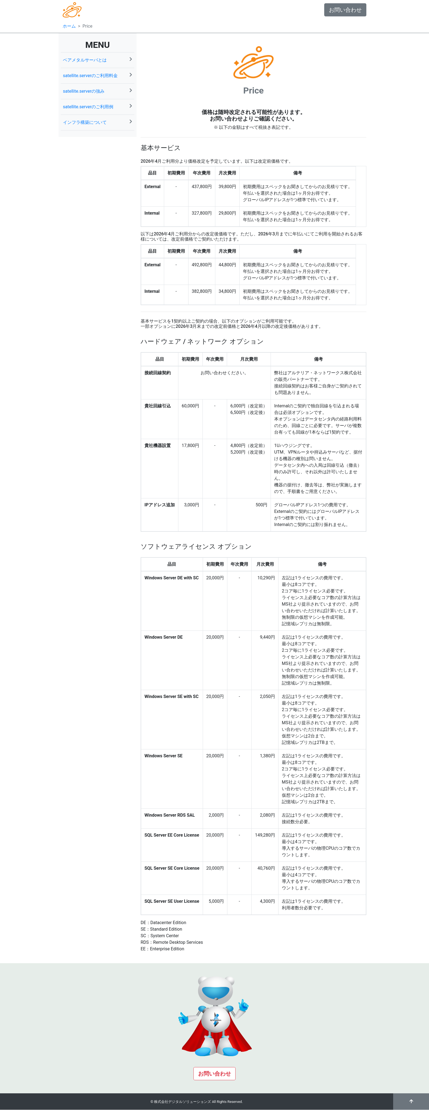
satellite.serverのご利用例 (97, 106)
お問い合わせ (345, 10)
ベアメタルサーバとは (97, 60)
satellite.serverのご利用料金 (97, 75)
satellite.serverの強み (97, 91)
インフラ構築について (97, 122)
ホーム (69, 26)
